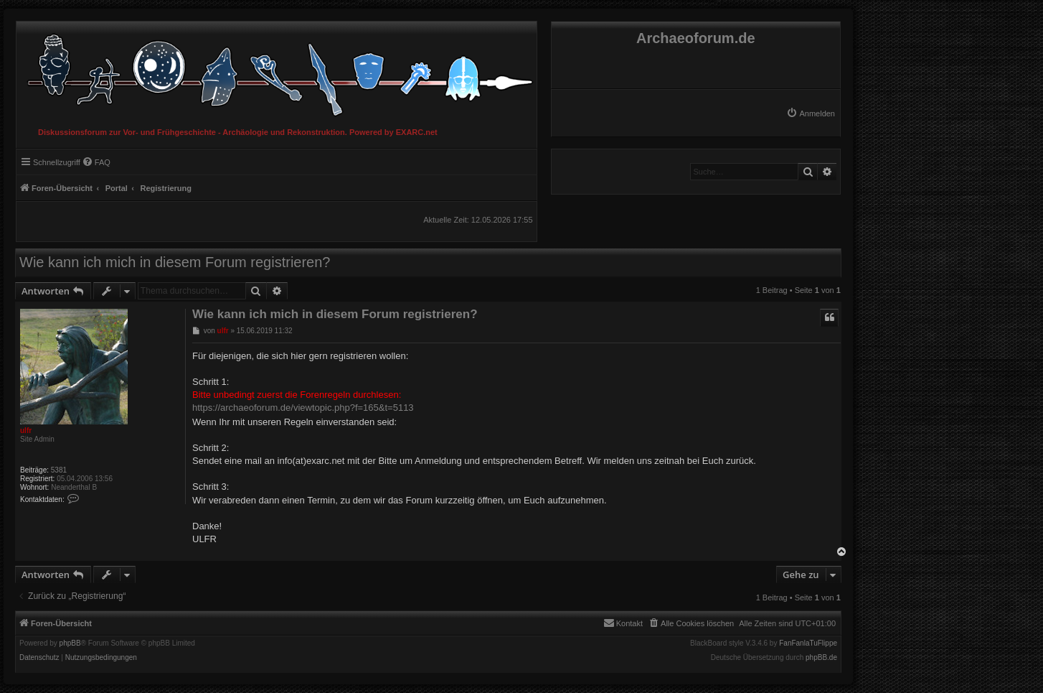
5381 (59, 470)
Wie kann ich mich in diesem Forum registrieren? (175, 262)
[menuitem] (810, 113)
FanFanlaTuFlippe (808, 643)
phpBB (70, 643)
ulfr (26, 430)
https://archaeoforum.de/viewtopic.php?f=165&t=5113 (303, 407)
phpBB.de (821, 657)
